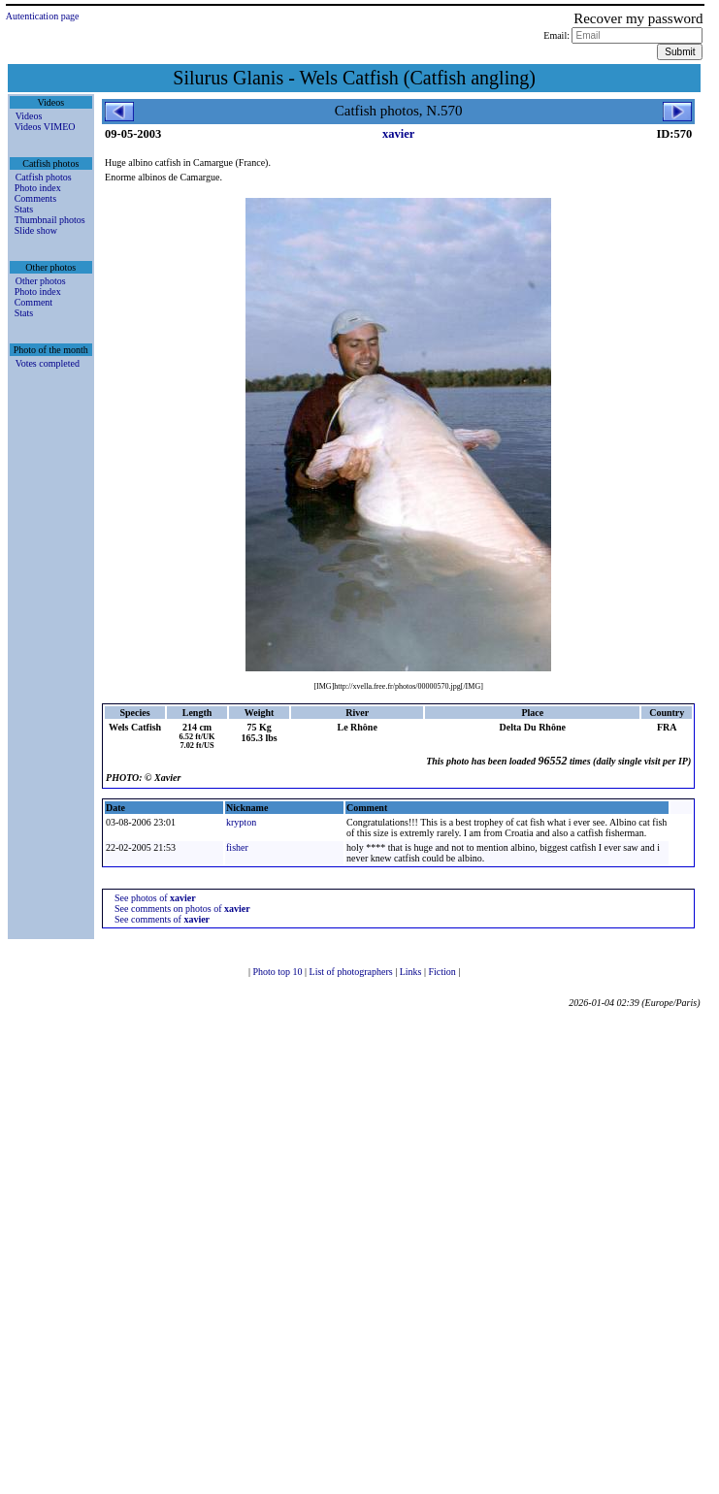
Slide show (36, 230)
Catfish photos (44, 177)
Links (412, 971)
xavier (398, 134)
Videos (29, 116)
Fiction (443, 971)
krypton (241, 822)
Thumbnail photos (50, 219)
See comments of (162, 919)
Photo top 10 (278, 971)
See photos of (155, 898)
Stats (24, 209)
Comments (35, 198)
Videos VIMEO (45, 126)
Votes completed (48, 363)
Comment (33, 302)
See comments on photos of (182, 908)
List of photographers (353, 971)
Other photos (41, 281)
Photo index (38, 187)
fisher (237, 847)
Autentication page (43, 16)
